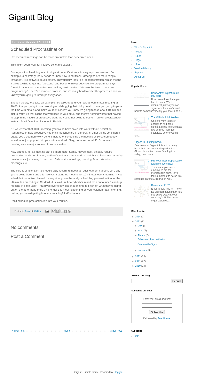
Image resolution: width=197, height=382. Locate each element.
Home (67, 330)
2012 (138, 256)
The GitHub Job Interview (165, 117)
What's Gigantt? (143, 47)
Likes (137, 64)
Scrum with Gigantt (147, 244)
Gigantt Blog (30, 17)
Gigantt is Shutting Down (147, 142)
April (141, 230)
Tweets (138, 51)
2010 (138, 265)
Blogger (118, 372)
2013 (138, 221)
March (142, 235)
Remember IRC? (160, 185)
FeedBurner (164, 318)
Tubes (137, 56)
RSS (137, 336)
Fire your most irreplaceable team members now (166, 162)
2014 (138, 216)
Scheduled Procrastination (151, 239)
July (140, 225)
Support (138, 72)
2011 (138, 261)
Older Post (116, 330)
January (143, 250)
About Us (139, 76)
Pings (137, 60)
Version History (142, 68)
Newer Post (18, 330)
